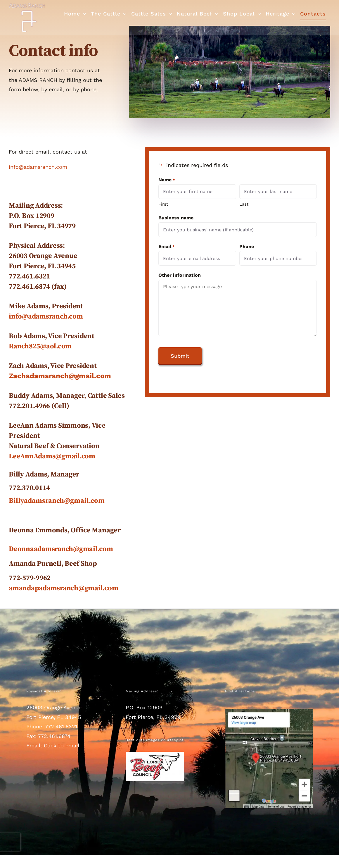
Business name (175, 218)
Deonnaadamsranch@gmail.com (61, 549)
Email (166, 246)
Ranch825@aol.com (40, 346)
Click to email (61, 745)
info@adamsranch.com (38, 167)
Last (243, 204)
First (163, 204)
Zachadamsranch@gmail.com (60, 376)
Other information (179, 275)
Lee (14, 456)
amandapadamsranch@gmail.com (63, 588)
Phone (246, 246)
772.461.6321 (61, 726)
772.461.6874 (54, 736)
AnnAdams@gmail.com (57, 456)
